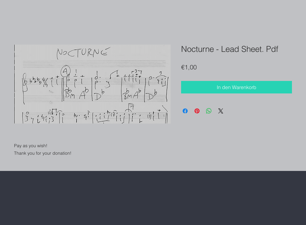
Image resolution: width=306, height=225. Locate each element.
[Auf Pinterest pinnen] (197, 111)
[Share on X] (221, 111)
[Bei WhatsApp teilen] (209, 111)
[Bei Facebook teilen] (185, 111)
